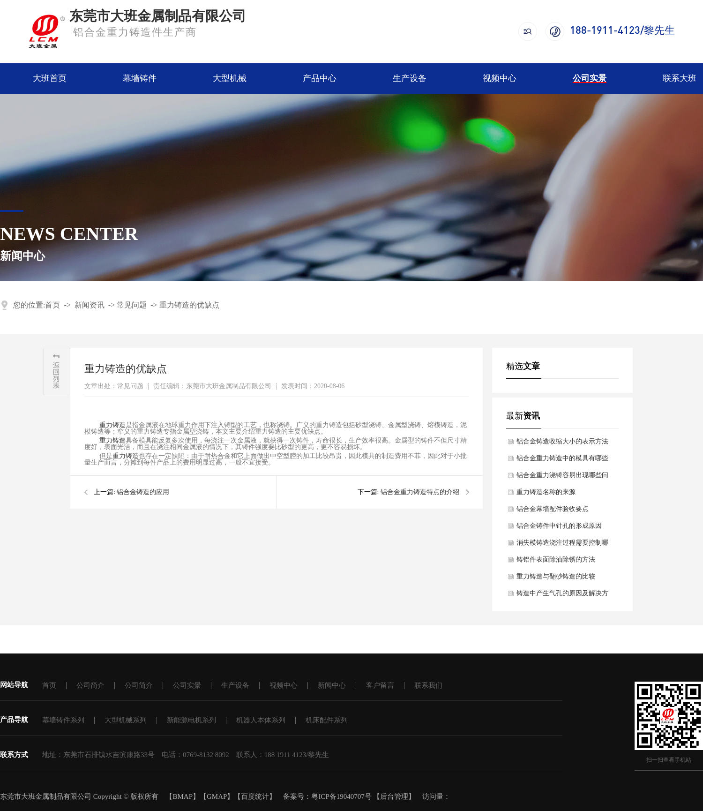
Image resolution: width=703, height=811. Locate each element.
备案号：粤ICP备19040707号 (327, 796)
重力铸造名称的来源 (546, 492)
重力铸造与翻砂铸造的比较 (555, 576)
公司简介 (90, 685)
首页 (52, 305)
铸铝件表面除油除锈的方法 (555, 559)
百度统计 (255, 796)
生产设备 (409, 78)
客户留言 (380, 685)
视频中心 (499, 78)
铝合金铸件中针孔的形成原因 (559, 525)
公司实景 (589, 78)
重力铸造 (112, 440)
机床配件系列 (327, 720)
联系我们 (428, 685)
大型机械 (230, 78)
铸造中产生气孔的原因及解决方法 (562, 596)
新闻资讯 (90, 305)
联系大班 (679, 78)
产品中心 (320, 78)
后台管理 (394, 796)
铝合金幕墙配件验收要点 (552, 508)
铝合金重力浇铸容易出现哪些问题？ (562, 478)
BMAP (182, 796)
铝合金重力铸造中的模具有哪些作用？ (562, 461)
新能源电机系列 (191, 720)
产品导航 (14, 719)
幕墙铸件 (140, 78)
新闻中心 (332, 685)
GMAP (217, 796)
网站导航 (14, 685)
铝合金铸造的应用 (143, 492)
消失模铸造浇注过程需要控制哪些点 (562, 545)
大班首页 (50, 78)
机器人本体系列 (260, 720)
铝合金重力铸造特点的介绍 (420, 492)
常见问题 (132, 305)
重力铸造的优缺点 (189, 305)
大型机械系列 (126, 720)
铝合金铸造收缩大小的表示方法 (562, 441)
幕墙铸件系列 (63, 720)
